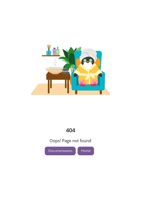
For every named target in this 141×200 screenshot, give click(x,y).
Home (86, 150)
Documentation (60, 150)
